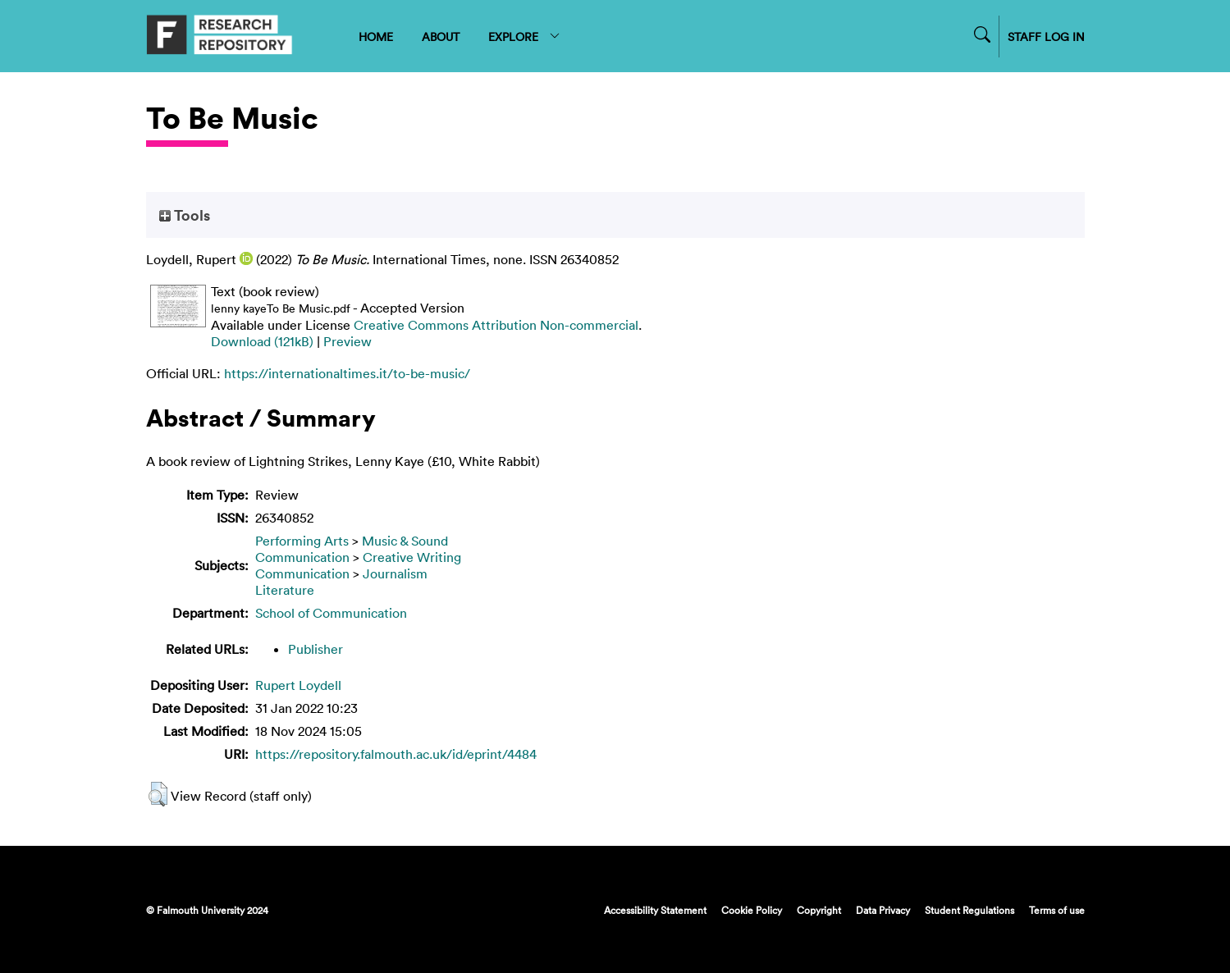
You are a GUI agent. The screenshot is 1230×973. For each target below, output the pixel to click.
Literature (284, 590)
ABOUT (441, 36)
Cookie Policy (751, 909)
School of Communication (331, 613)
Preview (347, 341)
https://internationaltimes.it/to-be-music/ (347, 373)
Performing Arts (302, 540)
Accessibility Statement (655, 909)
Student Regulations (969, 909)
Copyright (819, 909)
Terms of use (1057, 909)
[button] (158, 794)
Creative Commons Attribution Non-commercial (496, 325)
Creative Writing (412, 557)
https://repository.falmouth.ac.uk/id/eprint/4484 (396, 754)
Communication (302, 557)
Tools (184, 215)
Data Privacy (883, 909)
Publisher (315, 649)
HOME (376, 36)
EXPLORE (524, 36)
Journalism (395, 573)
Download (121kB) (262, 341)
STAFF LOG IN (1046, 36)
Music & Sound (405, 540)
